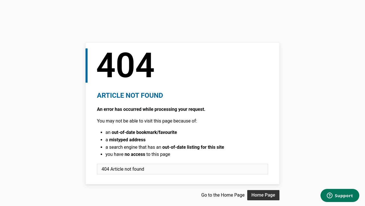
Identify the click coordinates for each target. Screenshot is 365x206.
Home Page (263, 195)
